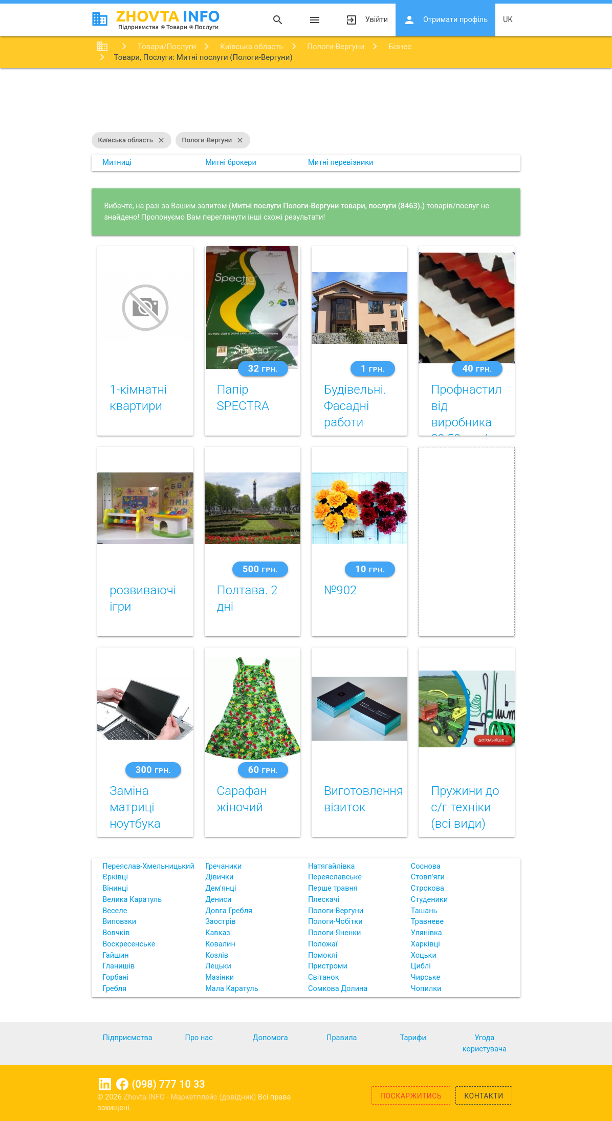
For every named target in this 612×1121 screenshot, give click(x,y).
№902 (340, 590)
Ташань (424, 911)
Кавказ (217, 933)
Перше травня (333, 888)
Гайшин (115, 955)
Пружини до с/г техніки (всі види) (465, 807)
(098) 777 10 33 (168, 1084)
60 (263, 769)
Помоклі (322, 955)
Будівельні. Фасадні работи (355, 405)
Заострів (220, 921)
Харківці (425, 944)
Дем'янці (220, 888)
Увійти (366, 20)
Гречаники (223, 866)
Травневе (427, 921)
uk (508, 19)
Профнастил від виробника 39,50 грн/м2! (466, 422)
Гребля (114, 988)
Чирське (425, 977)
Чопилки (426, 988)
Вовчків (115, 933)
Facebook (122, 1084)
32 (263, 368)
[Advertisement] (306, 101)
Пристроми (327, 966)
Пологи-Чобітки (335, 921)
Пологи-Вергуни (213, 140)
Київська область (131, 140)
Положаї (323, 944)
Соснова (426, 866)
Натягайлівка (331, 866)
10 (370, 569)
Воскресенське (128, 944)
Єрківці (115, 877)
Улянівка (426, 933)
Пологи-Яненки (334, 933)
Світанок (323, 977)
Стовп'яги (428, 877)
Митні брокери (230, 162)
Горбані (115, 977)
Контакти (484, 1096)
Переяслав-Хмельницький (148, 866)
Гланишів (118, 966)
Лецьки (218, 966)
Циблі (421, 966)
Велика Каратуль (132, 899)
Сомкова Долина (337, 988)
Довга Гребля (228, 911)
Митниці (117, 162)
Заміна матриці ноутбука (135, 807)
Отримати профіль (445, 20)
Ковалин (220, 944)
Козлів (216, 955)
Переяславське (335, 877)
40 (477, 368)
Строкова (427, 888)
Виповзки (119, 921)
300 (153, 769)
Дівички (219, 877)
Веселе (114, 911)
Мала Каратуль (231, 988)
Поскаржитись (411, 1096)
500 (260, 569)
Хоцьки (423, 955)
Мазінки (219, 977)
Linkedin (105, 1084)
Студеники (429, 899)
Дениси (218, 899)
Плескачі (323, 899)
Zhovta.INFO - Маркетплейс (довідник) (190, 1097)
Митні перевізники (341, 162)
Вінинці (115, 888)
